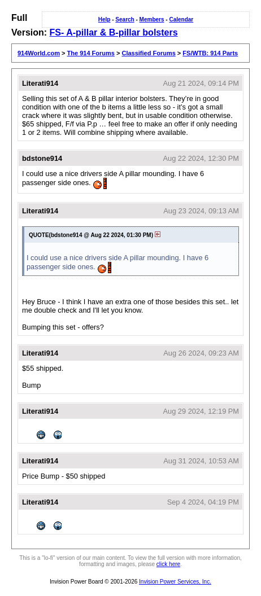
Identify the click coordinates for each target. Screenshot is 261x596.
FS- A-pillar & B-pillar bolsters (114, 32)
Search (124, 19)
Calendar (181, 19)
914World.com (39, 53)
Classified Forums (148, 53)
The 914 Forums (91, 53)
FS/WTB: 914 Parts (210, 53)
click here (168, 564)
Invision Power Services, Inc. (175, 582)
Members (152, 19)
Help (104, 19)
